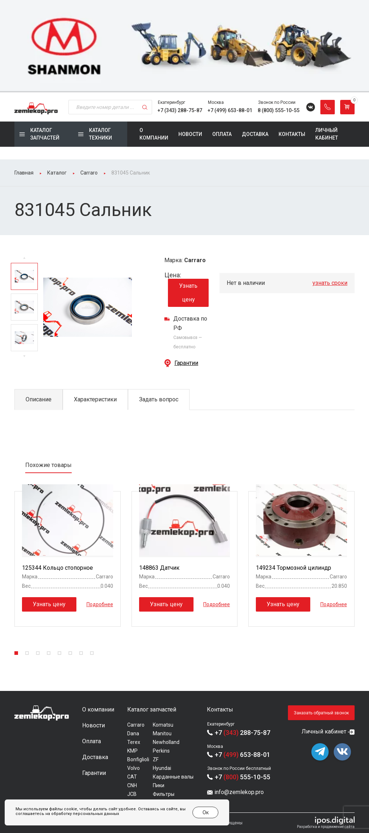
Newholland (166, 742)
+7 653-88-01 (242, 754)
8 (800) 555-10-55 (278, 110)
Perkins (161, 751)
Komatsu (163, 725)
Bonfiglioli (138, 759)
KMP (132, 751)
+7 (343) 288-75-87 (179, 110)
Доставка (255, 134)
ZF (156, 759)
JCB (132, 794)
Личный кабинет (326, 134)
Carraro (136, 725)
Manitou (162, 733)
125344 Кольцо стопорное (57, 567)
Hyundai (162, 768)
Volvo (133, 768)
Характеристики (95, 399)
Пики (158, 785)
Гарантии (186, 363)
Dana (133, 733)
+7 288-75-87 (242, 732)
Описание (39, 399)
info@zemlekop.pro (239, 792)
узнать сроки (329, 282)
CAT (132, 777)
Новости (190, 134)
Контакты (292, 134)
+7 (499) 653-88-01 (230, 110)
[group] (184, 46)
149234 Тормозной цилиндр (293, 567)
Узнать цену (188, 292)
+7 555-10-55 (242, 777)
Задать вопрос (158, 399)
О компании (153, 134)
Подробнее (99, 604)
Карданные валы (173, 777)
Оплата (222, 134)
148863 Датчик (159, 567)
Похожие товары (48, 465)
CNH (132, 785)
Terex (133, 742)
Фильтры (163, 794)
